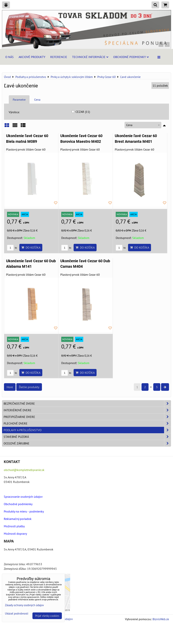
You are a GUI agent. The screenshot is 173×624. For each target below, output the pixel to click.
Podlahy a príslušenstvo (87, 430)
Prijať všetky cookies (47, 616)
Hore (10, 387)
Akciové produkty (32, 57)
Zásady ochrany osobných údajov (24, 605)
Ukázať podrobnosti (16, 613)
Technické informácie (90, 57)
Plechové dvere (87, 423)
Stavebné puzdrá (87, 436)
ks (12, 247)
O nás (9, 57)
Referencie (58, 57)
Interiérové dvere (87, 410)
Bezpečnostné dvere (87, 403)
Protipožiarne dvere (87, 417)
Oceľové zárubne (87, 443)
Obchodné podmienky (131, 57)
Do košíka (30, 247)
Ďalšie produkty (29, 387)
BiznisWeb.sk (161, 619)
